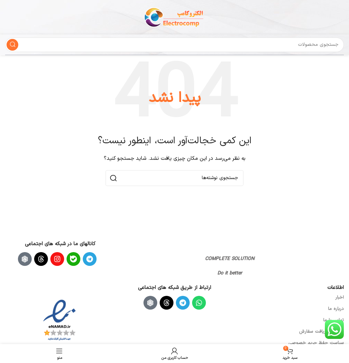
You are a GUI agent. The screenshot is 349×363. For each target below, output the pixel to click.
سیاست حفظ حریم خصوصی (316, 343)
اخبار (339, 297)
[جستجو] (174, 45)
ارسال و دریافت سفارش (321, 331)
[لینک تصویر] (225, 249)
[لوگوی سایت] (174, 17)
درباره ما (336, 308)
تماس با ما (333, 320)
